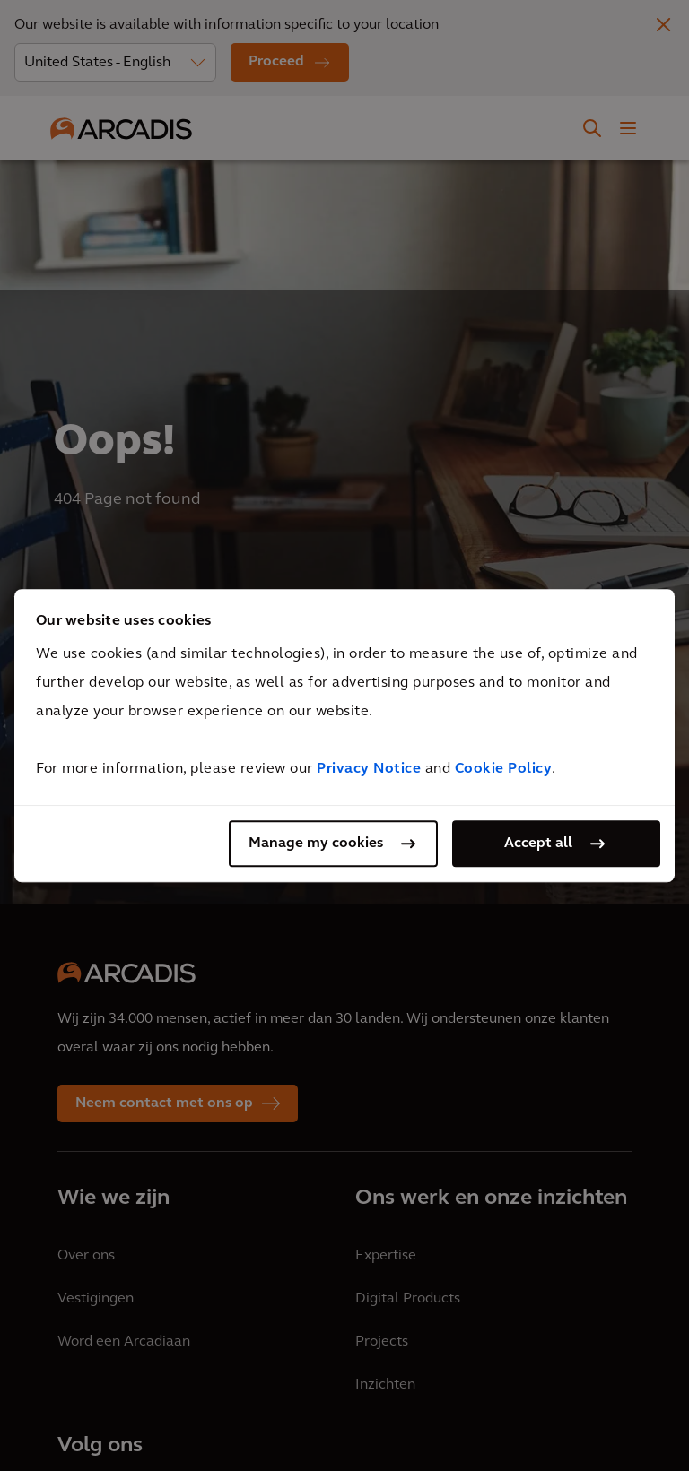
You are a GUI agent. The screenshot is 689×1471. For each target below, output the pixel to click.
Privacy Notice (369, 769)
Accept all (538, 843)
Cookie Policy (504, 769)
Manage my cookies (316, 843)
